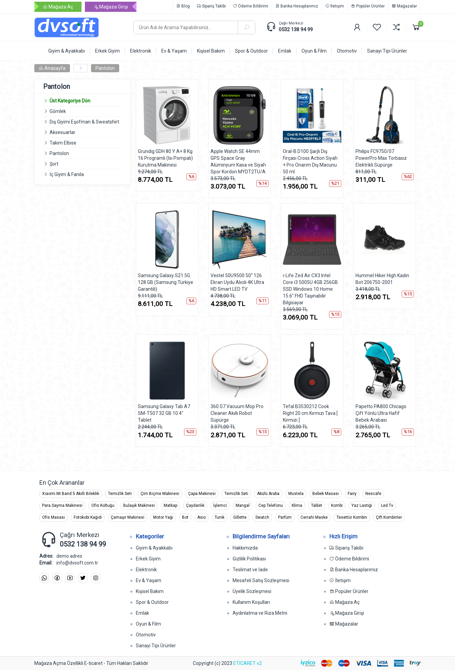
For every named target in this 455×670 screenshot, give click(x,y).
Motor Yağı (163, 517)
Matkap (170, 505)
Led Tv (387, 505)
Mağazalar (404, 6)
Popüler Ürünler (368, 6)
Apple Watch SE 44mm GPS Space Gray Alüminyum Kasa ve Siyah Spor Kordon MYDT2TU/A (238, 161)
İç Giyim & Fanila (67, 174)
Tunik (219, 517)
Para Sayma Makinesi (62, 505)
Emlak (142, 613)
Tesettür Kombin (351, 517)
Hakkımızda (245, 548)
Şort (54, 164)
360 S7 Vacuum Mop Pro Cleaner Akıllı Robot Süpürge (237, 413)
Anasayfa (52, 68)
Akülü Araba (268, 493)
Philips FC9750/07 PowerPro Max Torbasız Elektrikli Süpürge (381, 158)
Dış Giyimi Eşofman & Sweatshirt (84, 122)
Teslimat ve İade (250, 569)
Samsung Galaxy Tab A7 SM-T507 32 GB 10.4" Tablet (164, 413)
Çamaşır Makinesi (127, 517)
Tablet (316, 505)
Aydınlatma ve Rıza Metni (260, 613)
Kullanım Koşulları (251, 602)
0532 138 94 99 (296, 29)
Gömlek (58, 111)
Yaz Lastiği (361, 505)
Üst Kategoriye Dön (66, 100)
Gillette (240, 517)
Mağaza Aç (58, 6)
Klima (297, 505)
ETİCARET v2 (247, 663)
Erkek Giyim (148, 558)
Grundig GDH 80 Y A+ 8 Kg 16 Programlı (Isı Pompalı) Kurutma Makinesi (165, 158)
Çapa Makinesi (202, 493)
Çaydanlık (195, 505)
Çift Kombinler (389, 517)
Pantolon (105, 68)
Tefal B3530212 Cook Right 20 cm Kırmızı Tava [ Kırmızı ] (310, 413)
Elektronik (146, 569)
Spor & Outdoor (152, 602)
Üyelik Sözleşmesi (252, 591)
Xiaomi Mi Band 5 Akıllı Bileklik (70, 493)
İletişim (334, 6)
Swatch (262, 517)
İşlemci (220, 505)
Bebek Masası (325, 493)
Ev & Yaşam (148, 580)
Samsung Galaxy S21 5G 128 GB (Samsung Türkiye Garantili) (165, 282)
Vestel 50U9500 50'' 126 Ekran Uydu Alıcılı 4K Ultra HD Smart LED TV (237, 282)
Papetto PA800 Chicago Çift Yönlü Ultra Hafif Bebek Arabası (381, 413)
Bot (185, 517)
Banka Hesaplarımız (296, 6)
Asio (201, 517)
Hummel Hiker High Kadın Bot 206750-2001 (382, 279)
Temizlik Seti (120, 493)
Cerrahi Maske (314, 517)
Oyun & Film (148, 624)
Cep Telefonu (270, 505)
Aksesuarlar (62, 132)
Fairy (352, 493)
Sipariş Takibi (211, 6)
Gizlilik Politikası (249, 558)
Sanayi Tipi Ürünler (156, 645)
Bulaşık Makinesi (139, 505)
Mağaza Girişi (110, 6)
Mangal (243, 505)
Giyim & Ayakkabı (154, 548)
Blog (183, 6)
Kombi (337, 505)
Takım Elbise (63, 143)
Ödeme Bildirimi (250, 6)
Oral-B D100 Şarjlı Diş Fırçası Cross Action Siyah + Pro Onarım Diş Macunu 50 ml (310, 161)
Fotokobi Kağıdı (88, 517)
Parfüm (285, 517)
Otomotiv (146, 634)
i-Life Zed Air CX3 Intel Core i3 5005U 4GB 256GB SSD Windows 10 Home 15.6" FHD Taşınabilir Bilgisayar (310, 289)
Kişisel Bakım (150, 591)
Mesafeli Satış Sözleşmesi (261, 580)
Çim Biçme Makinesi (160, 493)
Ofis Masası (53, 517)
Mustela (296, 493)
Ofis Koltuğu (102, 505)
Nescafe (373, 493)
